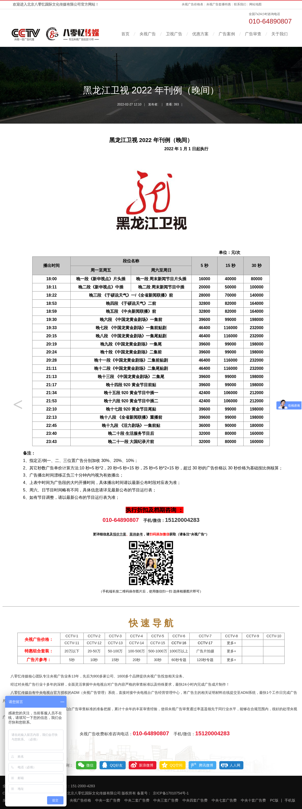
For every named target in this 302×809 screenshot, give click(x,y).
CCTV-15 (157, 643)
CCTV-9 (252, 636)
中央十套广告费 (253, 800)
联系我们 (240, 4)
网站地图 (255, 4)
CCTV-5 (157, 636)
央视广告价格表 (192, 4)
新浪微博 (146, 765)
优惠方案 (200, 34)
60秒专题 (178, 660)
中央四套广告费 (195, 800)
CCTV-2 (94, 636)
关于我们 (279, 34)
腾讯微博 (206, 765)
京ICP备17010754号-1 (171, 793)
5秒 (72, 660)
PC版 (274, 800)
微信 (89, 765)
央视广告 (147, 34)
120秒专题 (205, 660)
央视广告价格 (80, 800)
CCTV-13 (115, 643)
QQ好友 (116, 765)
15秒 (115, 660)
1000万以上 (178, 651)
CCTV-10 (273, 636)
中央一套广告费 (107, 800)
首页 (125, 34)
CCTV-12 (94, 643)
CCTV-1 (72, 636)
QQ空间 (176, 765)
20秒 (136, 660)
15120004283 (182, 520)
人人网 (235, 765)
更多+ (231, 643)
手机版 (290, 800)
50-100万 (115, 651)
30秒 (157, 660)
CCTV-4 (136, 636)
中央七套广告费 (224, 800)
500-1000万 (157, 651)
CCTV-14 (136, 643)
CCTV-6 (178, 636)
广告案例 (227, 34)
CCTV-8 (231, 636)
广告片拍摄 (205, 651)
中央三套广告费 (165, 800)
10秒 (94, 660)
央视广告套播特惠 (218, 4)
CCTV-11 (71, 643)
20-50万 (94, 651)
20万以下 (71, 651)
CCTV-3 (115, 636)
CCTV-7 (205, 636)
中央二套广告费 (136, 800)
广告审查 (253, 34)
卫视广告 (174, 34)
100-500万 (136, 651)
